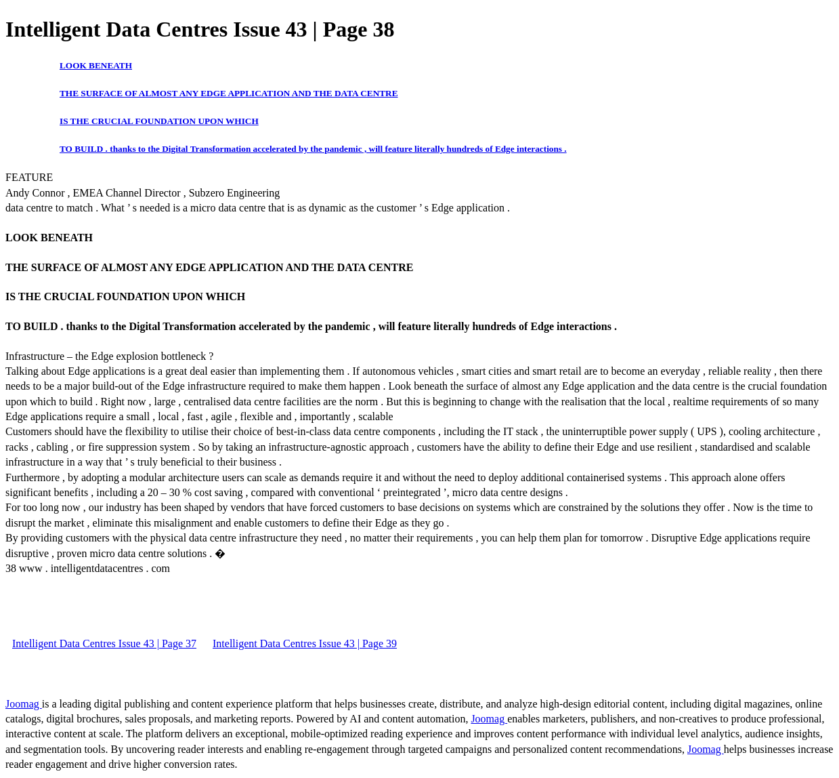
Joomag (23, 704)
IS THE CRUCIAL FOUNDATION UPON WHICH (159, 121)
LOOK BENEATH (96, 65)
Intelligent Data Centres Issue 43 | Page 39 (305, 643)
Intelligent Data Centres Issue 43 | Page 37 (104, 643)
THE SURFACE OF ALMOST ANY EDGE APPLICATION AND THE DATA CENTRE (229, 93)
